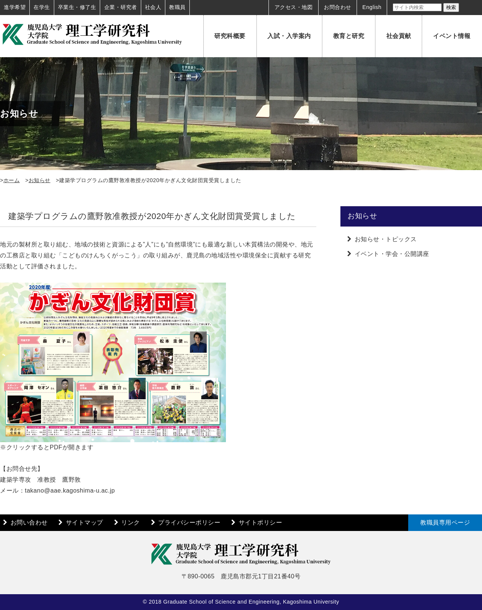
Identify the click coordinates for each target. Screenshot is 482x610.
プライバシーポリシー (189, 522)
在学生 (42, 7)
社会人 (153, 7)
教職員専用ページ (445, 522)
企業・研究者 (120, 7)
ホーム (11, 180)
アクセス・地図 (294, 7)
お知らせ (39, 180)
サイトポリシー (260, 522)
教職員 (177, 7)
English (371, 7)
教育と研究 (349, 36)
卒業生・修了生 (77, 7)
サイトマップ (84, 522)
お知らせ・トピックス (386, 239)
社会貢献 (398, 36)
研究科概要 (230, 36)
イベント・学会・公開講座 (392, 254)
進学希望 (15, 7)
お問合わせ (337, 7)
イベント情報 (451, 36)
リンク (130, 522)
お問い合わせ (29, 522)
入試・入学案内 (289, 36)
